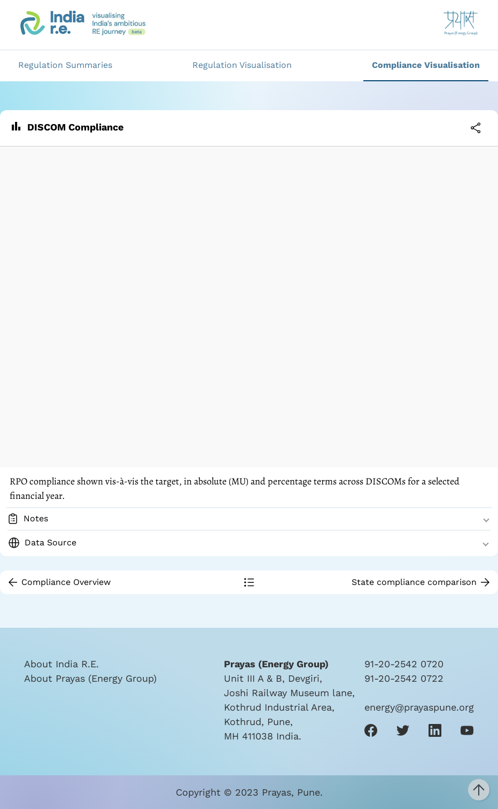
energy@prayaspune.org (419, 707)
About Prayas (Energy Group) (90, 678)
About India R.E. (61, 663)
